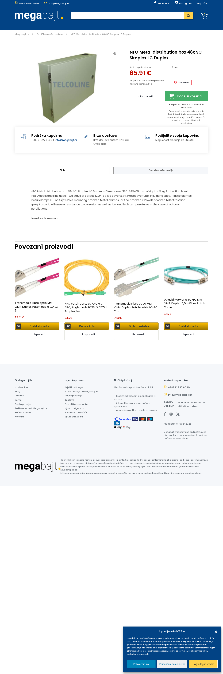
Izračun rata (183, 82)
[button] (216, 631)
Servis (85, 24)
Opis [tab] (62, 170)
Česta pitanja (22, 405)
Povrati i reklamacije (76, 405)
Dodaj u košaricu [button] (39, 326)
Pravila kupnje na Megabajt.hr (81, 392)
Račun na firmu (23, 413)
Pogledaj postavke (203, 663)
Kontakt (135, 24)
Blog (17, 392)
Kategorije (24, 25)
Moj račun (202, 3)
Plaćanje (72, 24)
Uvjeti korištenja (73, 388)
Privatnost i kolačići (75, 413)
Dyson (110, 24)
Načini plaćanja (73, 396)
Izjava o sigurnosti (74, 409)
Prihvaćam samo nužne (172, 663)
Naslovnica (57, 24)
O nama (122, 24)
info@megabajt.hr (66, 140)
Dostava (97, 24)
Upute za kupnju (73, 417)
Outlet (148, 24)
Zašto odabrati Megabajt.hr (31, 409)
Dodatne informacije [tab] (160, 170)
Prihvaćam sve (141, 663)
